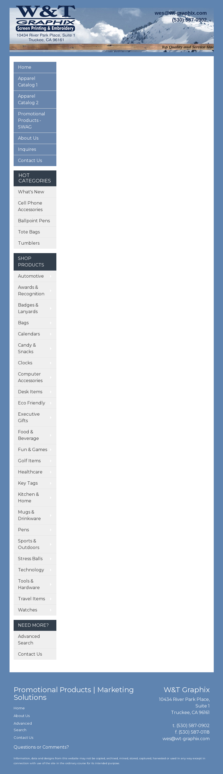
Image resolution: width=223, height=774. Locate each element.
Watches (27, 610)
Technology (31, 569)
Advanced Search (29, 640)
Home (24, 67)
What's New (31, 191)
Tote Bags (29, 232)
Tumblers (28, 243)
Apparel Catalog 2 (28, 99)
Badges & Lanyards (28, 308)
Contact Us (30, 160)
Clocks (25, 362)
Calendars (29, 334)
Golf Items (29, 460)
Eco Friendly (31, 403)
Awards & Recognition (31, 290)
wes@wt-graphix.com (181, 13)
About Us (28, 138)
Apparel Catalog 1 (28, 82)
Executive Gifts (29, 417)
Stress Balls (30, 558)
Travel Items (31, 598)
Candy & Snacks (27, 348)
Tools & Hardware (29, 584)
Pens (23, 529)
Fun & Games (32, 449)
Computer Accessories (30, 377)
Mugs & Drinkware (29, 515)
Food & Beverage (28, 435)
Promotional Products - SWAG (31, 120)
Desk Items (30, 391)
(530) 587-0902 (193, 725)
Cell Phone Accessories (30, 206)
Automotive (31, 276)
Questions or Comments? (41, 747)
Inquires (27, 149)
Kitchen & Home (28, 497)
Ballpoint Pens (34, 220)
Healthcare (30, 472)
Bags (23, 322)
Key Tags (28, 483)
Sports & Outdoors (28, 544)
